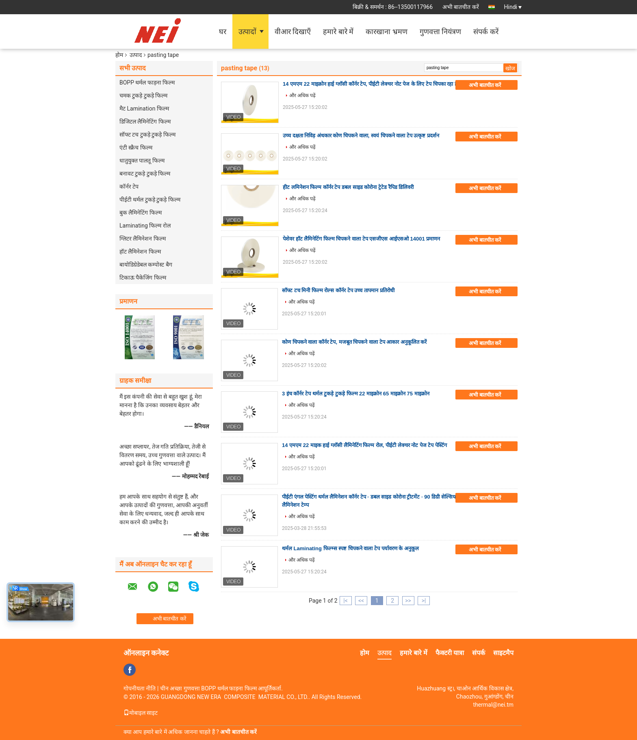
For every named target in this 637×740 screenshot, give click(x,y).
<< (361, 600)
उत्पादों (247, 31)
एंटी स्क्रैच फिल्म (135, 147)
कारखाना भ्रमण (386, 31)
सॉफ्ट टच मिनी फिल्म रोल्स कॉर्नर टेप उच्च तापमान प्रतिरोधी (338, 290)
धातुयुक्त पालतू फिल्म (142, 160)
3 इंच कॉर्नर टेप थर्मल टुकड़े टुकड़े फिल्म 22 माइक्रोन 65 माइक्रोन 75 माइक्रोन (355, 394)
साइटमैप (503, 653)
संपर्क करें (485, 31)
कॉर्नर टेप (129, 186)
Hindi (513, 7)
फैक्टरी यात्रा (450, 653)
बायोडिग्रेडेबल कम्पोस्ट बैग (145, 264)
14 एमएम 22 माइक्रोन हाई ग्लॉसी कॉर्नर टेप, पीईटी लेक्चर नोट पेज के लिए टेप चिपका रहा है (370, 84)
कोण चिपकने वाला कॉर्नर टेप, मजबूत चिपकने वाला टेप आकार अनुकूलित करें (354, 342)
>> (408, 600)
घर (222, 31)
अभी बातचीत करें (460, 7)
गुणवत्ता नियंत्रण (440, 31)
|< (345, 600)
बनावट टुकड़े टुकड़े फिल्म (144, 173)
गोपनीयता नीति (140, 688)
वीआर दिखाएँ (293, 31)
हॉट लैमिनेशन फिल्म (140, 251)
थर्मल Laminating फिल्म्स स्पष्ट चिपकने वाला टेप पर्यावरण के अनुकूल (350, 548)
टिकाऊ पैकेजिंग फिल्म (142, 277)
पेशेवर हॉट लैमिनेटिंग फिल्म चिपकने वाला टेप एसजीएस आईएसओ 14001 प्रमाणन (361, 239)
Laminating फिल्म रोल (145, 225)
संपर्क (478, 653)
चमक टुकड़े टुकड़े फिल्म (143, 95)
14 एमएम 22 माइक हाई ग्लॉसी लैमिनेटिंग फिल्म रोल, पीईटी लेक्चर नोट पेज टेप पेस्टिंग (364, 445)
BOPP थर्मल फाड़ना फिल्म (147, 82)
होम (119, 55)
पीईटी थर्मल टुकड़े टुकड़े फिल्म (149, 199)
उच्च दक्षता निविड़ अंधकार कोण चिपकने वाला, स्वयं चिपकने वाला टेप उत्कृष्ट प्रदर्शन (361, 135)
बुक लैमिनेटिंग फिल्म (140, 212)
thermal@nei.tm (493, 704)
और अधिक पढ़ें (302, 95)
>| (424, 600)
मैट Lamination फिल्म (144, 108)
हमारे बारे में (338, 31)
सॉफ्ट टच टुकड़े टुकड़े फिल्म (147, 134)
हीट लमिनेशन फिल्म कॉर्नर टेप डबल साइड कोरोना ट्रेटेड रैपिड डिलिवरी (348, 187)
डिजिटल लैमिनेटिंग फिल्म (145, 121)
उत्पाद (136, 55)
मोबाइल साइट (141, 713)
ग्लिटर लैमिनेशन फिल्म (142, 238)
